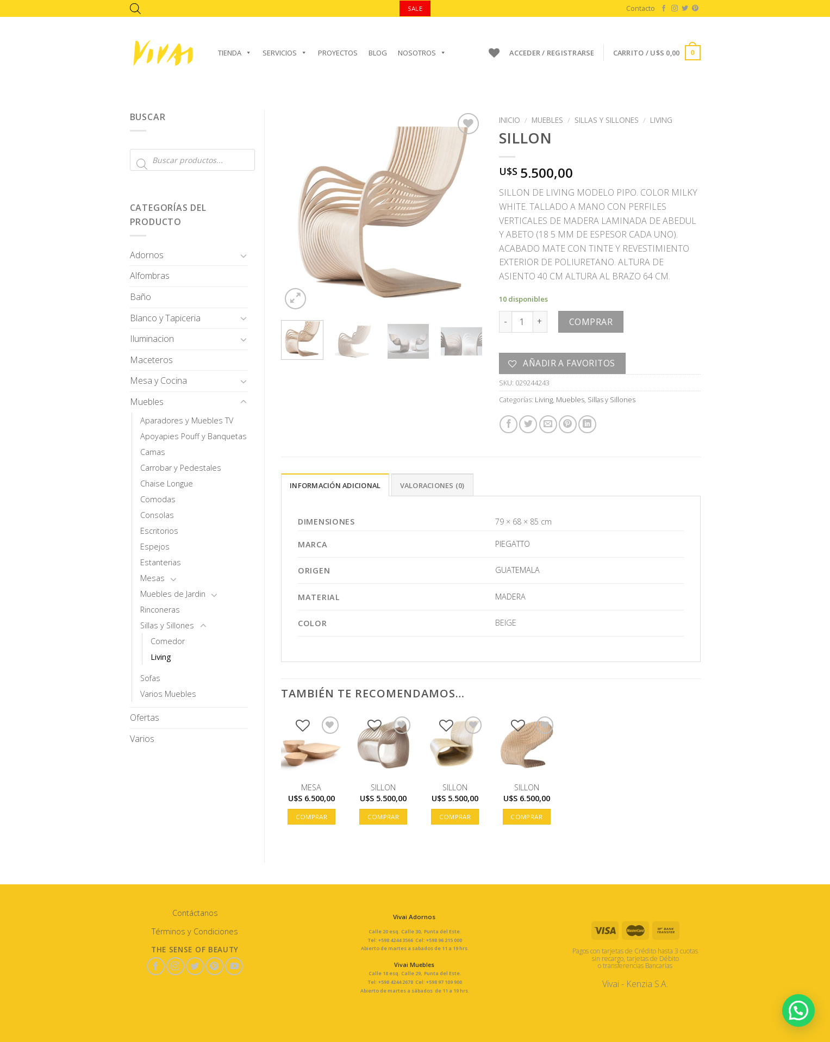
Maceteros (151, 360)
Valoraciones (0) (432, 485)
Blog (378, 53)
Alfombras (150, 276)
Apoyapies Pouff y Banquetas (193, 436)
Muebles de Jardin (172, 594)
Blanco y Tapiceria (165, 318)
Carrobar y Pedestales (180, 468)
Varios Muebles (168, 694)
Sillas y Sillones (167, 625)
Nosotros (422, 53)
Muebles (147, 402)
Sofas (150, 678)
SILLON (383, 788)
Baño (140, 297)
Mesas (152, 578)
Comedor (168, 641)
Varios (142, 739)
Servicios (285, 53)
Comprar (591, 322)
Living (161, 657)
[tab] (335, 484)
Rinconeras (160, 609)
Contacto (640, 8)
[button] (798, 1010)
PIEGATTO (512, 544)
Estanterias (160, 562)
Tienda (235, 53)
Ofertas (144, 717)
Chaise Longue (166, 483)
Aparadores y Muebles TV (186, 420)
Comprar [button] (311, 817)
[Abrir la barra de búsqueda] (135, 8)
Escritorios (159, 531)
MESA (311, 788)
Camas (152, 452)
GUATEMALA (517, 570)
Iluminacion (152, 339)
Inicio (509, 120)
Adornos (147, 255)
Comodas (158, 499)
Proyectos (338, 53)
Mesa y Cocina (158, 380)
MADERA (510, 596)
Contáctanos (195, 913)
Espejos (155, 546)
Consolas (157, 515)
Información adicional (335, 485)
